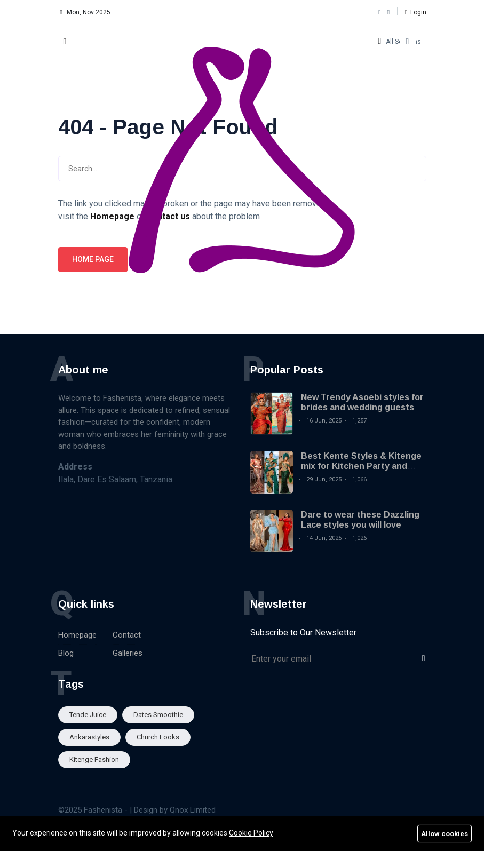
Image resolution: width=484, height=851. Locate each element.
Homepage (77, 635)
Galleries (127, 653)
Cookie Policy (251, 833)
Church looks (158, 737)
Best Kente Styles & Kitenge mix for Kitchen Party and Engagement (361, 466)
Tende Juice (87, 715)
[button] (415, 12)
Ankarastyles (89, 737)
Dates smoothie (158, 715)
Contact (127, 635)
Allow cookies (444, 834)
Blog (66, 653)
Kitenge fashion (94, 759)
